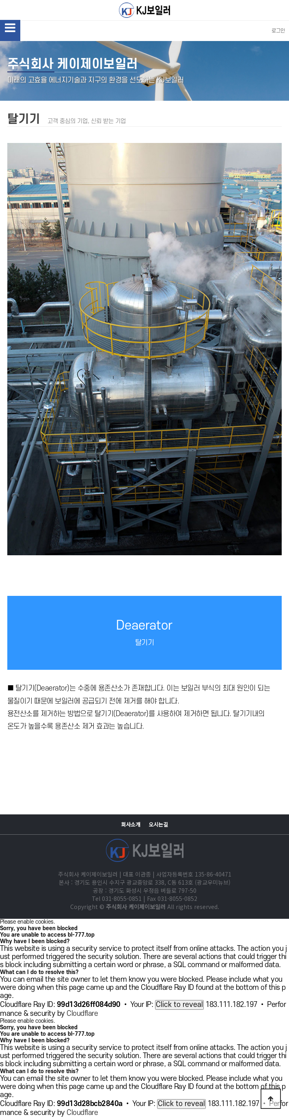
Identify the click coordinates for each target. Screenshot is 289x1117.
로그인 (278, 31)
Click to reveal (179, 1005)
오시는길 (158, 824)
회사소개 (130, 824)
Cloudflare (82, 1013)
